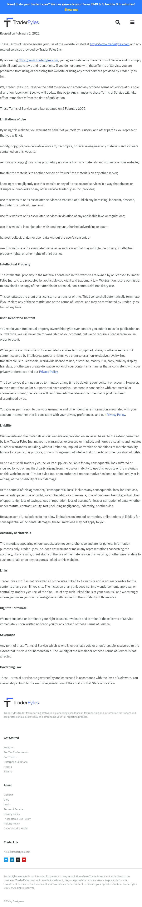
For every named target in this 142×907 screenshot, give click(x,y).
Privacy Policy (48, 372)
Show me (71, 10)
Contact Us (11, 842)
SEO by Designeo (14, 901)
